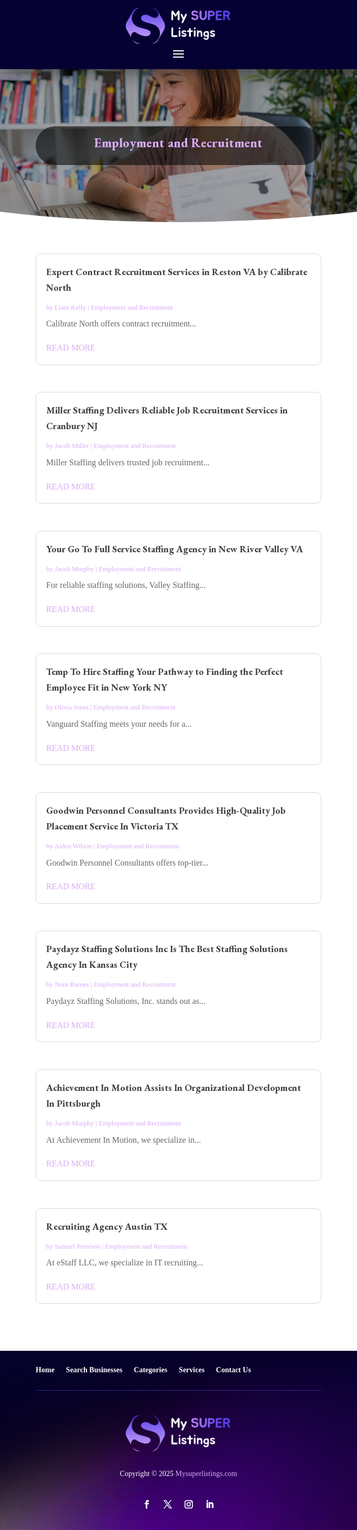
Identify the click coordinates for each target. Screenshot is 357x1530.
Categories (150, 1370)
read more (70, 347)
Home (45, 1370)
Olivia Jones (72, 707)
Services (191, 1370)
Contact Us (233, 1370)
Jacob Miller (72, 446)
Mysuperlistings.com (206, 1474)
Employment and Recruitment (132, 307)
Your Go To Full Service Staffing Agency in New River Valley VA (174, 549)
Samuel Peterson (77, 1246)
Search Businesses (94, 1370)
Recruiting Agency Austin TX (107, 1226)
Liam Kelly (70, 307)
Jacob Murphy (74, 569)
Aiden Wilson (73, 846)
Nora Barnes (72, 984)
